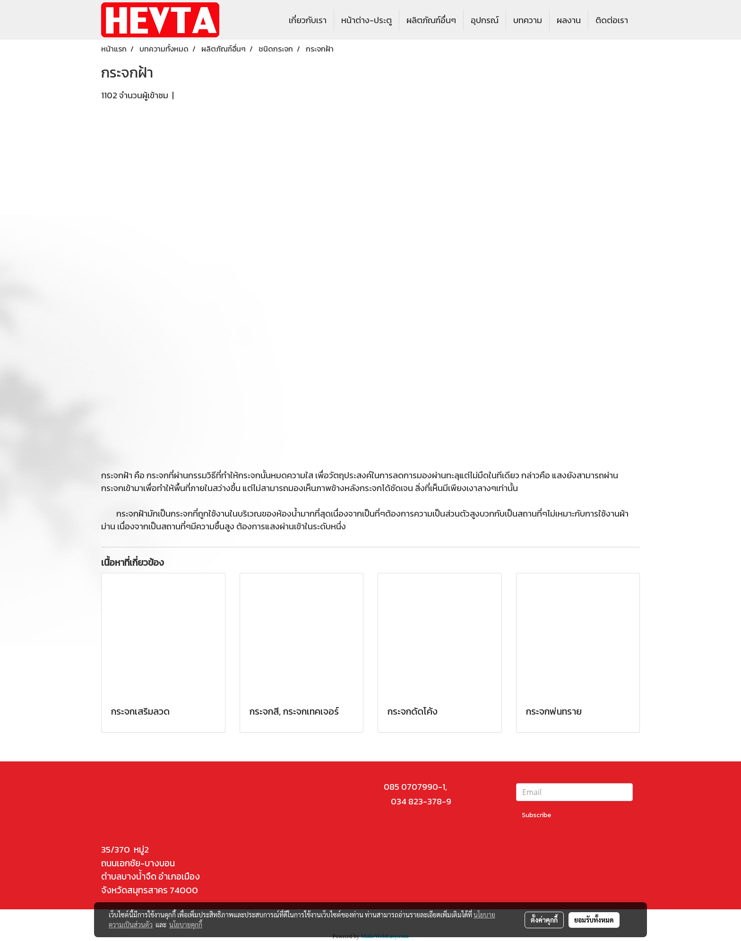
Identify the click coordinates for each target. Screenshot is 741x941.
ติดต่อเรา (611, 20)
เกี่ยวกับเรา (308, 20)
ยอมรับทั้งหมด (594, 919)
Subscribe (536, 815)
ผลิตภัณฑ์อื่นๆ (431, 20)
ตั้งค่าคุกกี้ (544, 919)
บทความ (527, 20)
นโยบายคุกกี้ (185, 924)
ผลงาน (569, 20)
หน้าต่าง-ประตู (366, 20)
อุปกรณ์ (485, 20)
